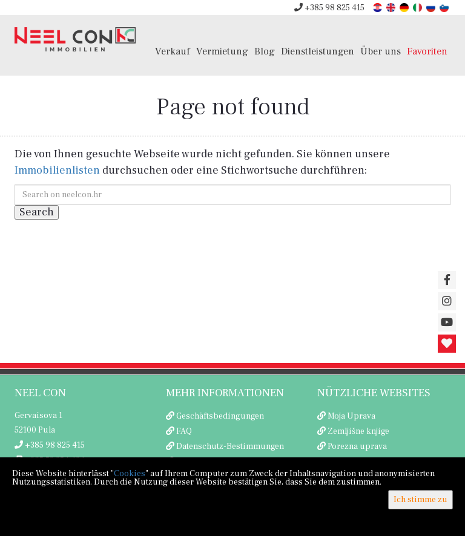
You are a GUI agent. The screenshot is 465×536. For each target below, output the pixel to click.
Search (36, 212)
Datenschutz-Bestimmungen (230, 446)
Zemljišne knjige (358, 431)
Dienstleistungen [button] (317, 51)
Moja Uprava (351, 416)
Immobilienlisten (57, 170)
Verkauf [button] (172, 51)
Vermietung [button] (222, 51)
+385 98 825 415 (329, 7)
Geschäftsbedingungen (220, 416)
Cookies (129, 473)
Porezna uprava (357, 446)
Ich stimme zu (420, 499)
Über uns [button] (380, 51)
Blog (264, 51)
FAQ (184, 431)
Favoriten (427, 51)
